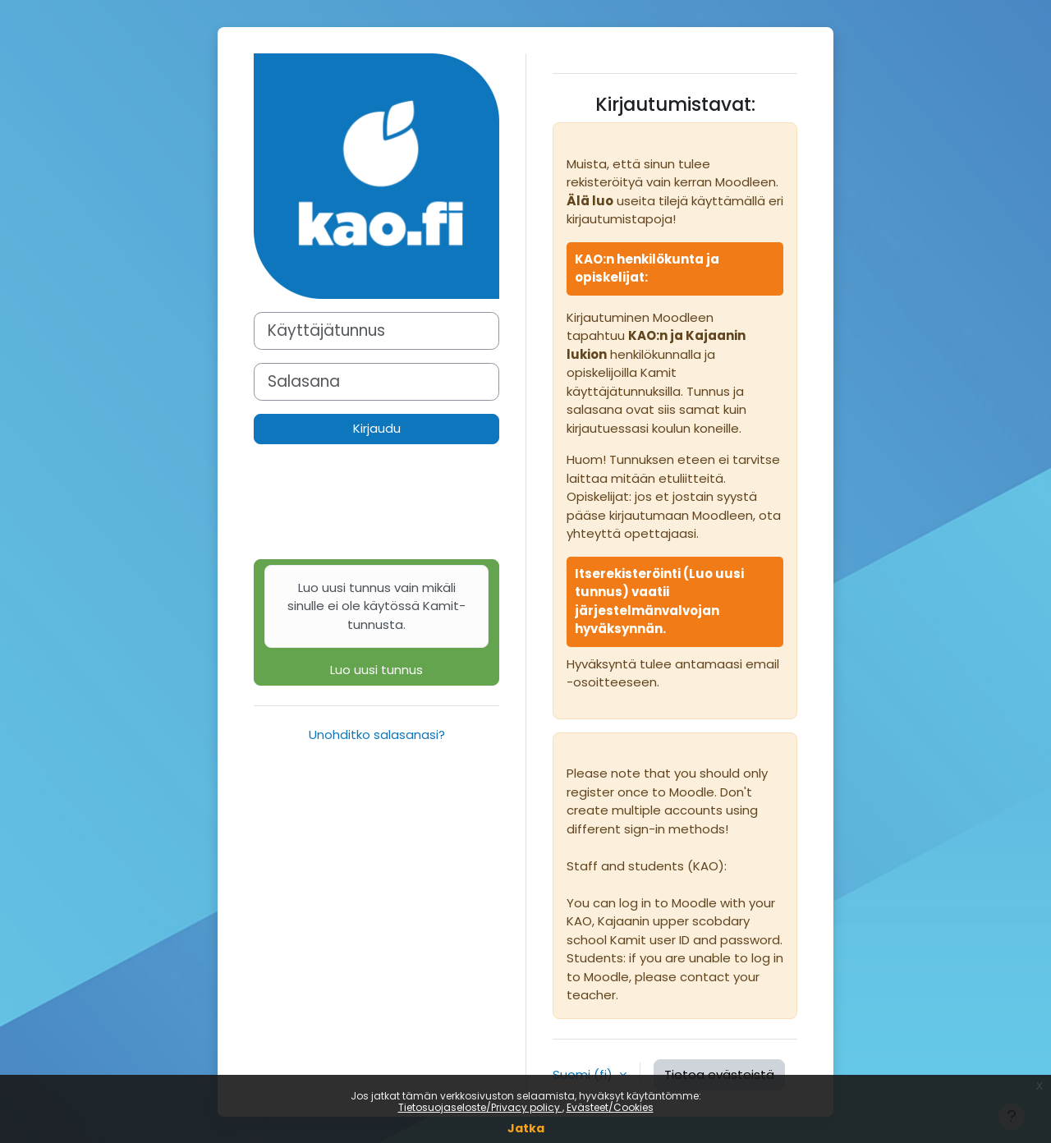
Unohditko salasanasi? (377, 734)
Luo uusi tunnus (376, 622)
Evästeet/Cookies (610, 1107)
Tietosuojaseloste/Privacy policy (480, 1107)
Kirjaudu (377, 428)
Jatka (525, 1128)
